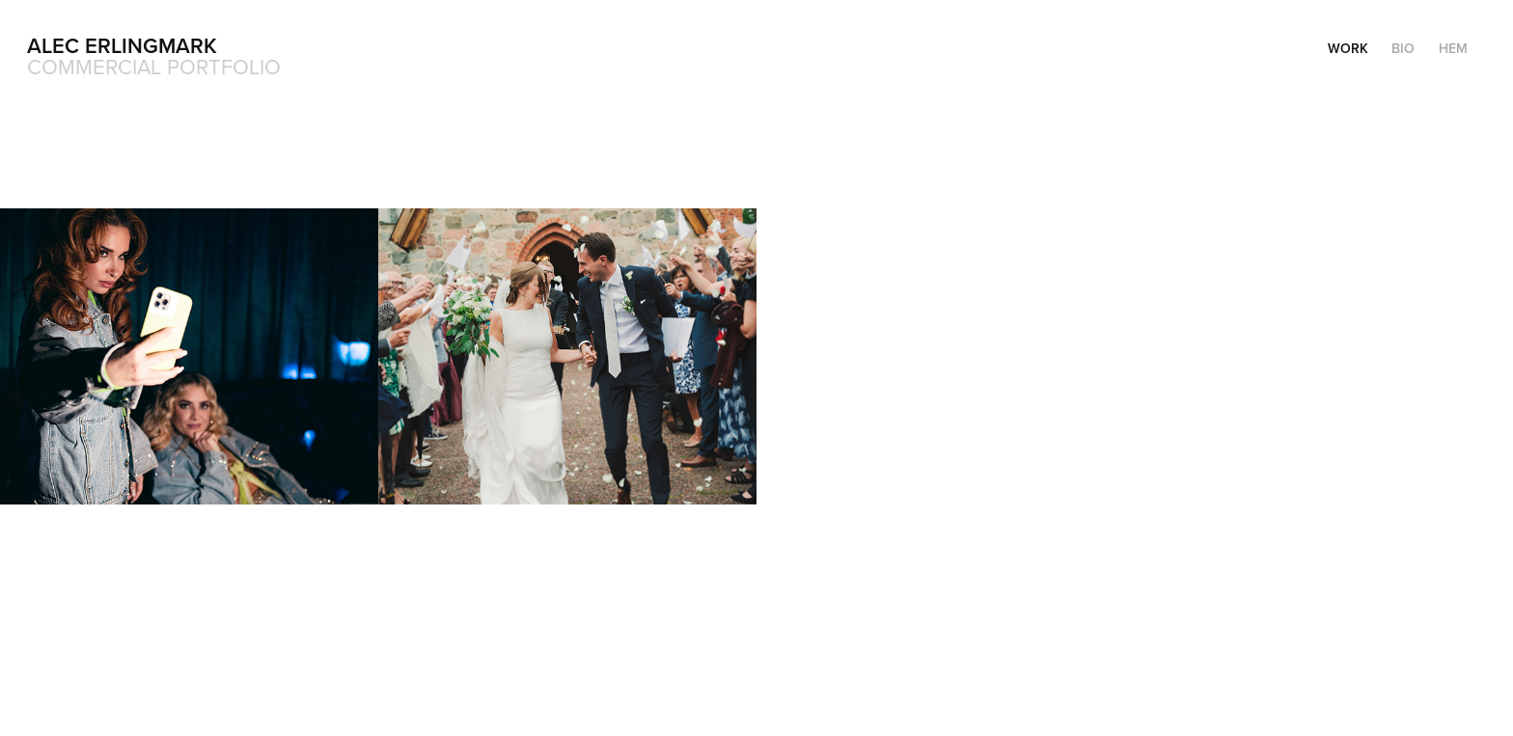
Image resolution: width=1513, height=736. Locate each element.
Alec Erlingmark (122, 45)
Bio (1403, 48)
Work (1348, 48)
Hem (1453, 48)
